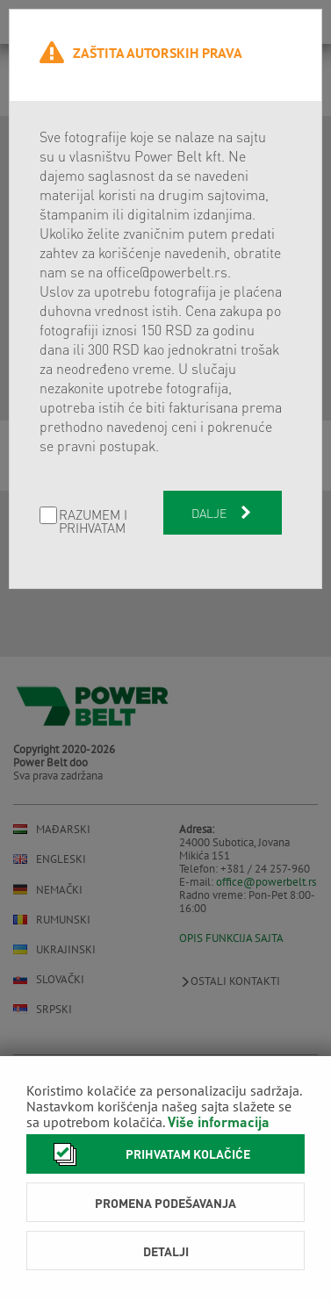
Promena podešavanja (165, 1203)
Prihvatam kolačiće (147, 1154)
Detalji (166, 1251)
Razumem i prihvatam (93, 521)
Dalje (223, 513)
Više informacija (219, 1121)
